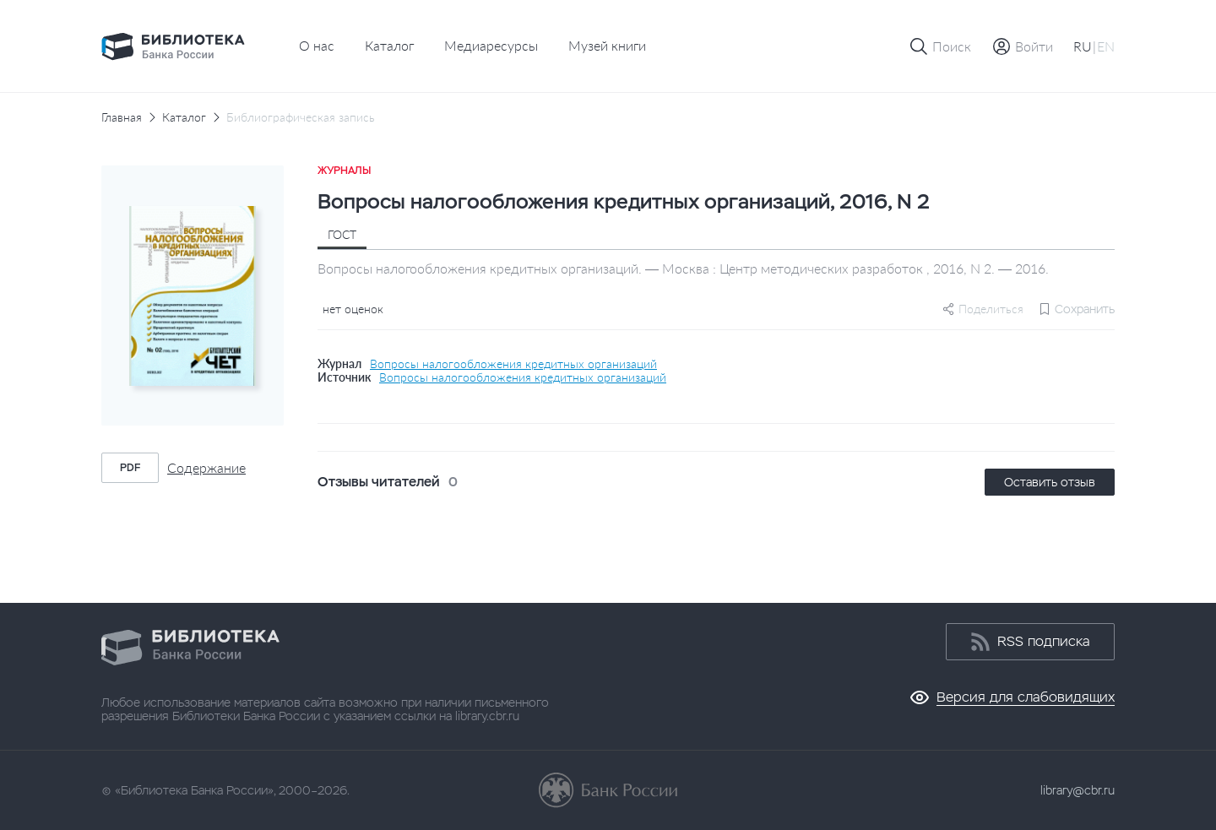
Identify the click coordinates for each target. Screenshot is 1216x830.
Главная (121, 117)
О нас (316, 45)
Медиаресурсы (491, 45)
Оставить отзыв (1049, 482)
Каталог (389, 45)
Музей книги (607, 45)
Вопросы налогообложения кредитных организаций (513, 364)
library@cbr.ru (1077, 790)
